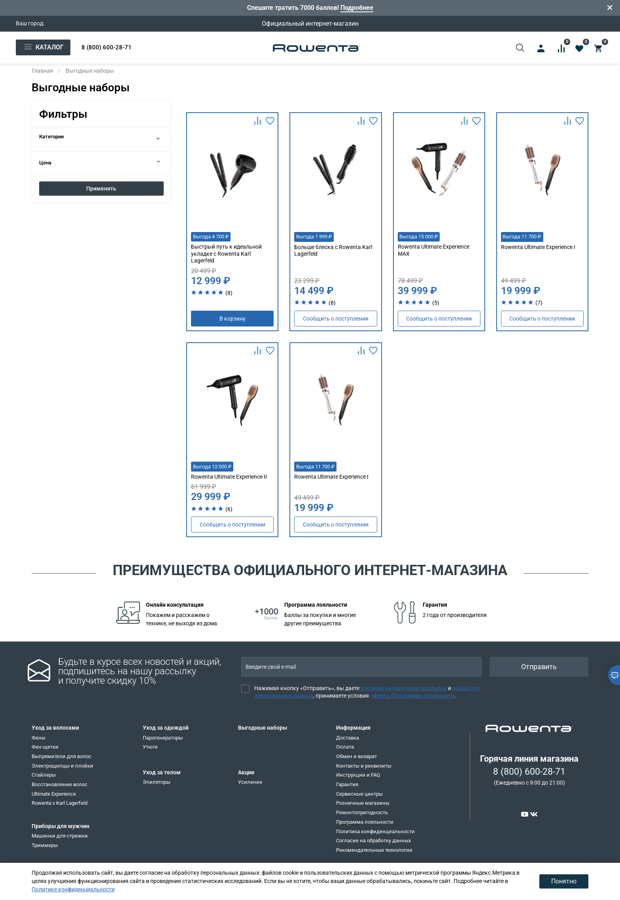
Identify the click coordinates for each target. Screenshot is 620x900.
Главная (42, 71)
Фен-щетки (45, 747)
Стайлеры (44, 775)
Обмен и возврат (356, 756)
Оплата (345, 747)
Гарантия (347, 784)
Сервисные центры (359, 794)
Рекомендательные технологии (374, 850)
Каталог (43, 47)
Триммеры (45, 845)
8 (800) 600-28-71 (106, 47)
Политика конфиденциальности (375, 831)
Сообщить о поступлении (336, 318)
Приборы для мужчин (60, 826)
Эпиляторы (156, 782)
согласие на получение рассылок (404, 688)
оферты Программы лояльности (412, 695)
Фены (38, 738)
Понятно (564, 881)
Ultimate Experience (54, 794)
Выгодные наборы (262, 728)
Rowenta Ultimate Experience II (229, 477)
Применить (101, 188)
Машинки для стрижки (60, 836)
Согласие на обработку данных (373, 840)
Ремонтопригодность (362, 812)
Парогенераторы (163, 738)
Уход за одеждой (166, 728)
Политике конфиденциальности (73, 889)
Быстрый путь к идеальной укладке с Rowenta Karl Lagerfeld (226, 253)
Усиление (250, 782)
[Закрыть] (610, 8)
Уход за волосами (55, 728)
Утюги (150, 747)
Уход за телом (162, 772)
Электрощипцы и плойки (62, 766)
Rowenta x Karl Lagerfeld (59, 803)
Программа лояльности (364, 822)
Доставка (347, 738)
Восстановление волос (59, 784)
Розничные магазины (362, 803)
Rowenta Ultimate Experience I (538, 247)
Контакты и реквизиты (363, 766)
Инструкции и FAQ (358, 775)
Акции (246, 772)
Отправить (539, 667)
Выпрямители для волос (61, 756)
